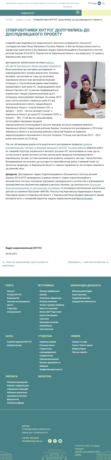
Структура (12, 308)
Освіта (10, 285)
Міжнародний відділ (82, 291)
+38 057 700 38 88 (30, 438)
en (103, 3)
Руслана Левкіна (77, 147)
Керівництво (13, 298)
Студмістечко (46, 355)
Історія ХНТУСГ (14, 294)
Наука (9, 336)
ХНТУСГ (9, 20)
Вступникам (46, 285)
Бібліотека (44, 376)
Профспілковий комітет (51, 369)
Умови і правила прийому (52, 305)
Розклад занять (47, 345)
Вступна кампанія (48, 301)
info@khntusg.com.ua (32, 441)
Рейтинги (11, 376)
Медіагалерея (79, 349)
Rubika (78, 455)
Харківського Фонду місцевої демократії (38, 66)
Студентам (45, 336)
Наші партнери (79, 294)
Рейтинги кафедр (15, 403)
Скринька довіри (48, 342)
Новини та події (23, 20)
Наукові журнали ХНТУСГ (19, 342)
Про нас (11, 291)
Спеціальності (14, 312)
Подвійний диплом (81, 298)
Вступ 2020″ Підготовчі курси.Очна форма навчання (51, 315)
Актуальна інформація (51, 298)
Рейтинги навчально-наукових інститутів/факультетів (17, 396)
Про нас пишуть (79, 352)
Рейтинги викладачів (17, 382)
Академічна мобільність (84, 301)
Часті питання (46, 329)
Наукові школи (14, 345)
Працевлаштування (49, 359)
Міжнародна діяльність (86, 285)
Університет (28, 13)
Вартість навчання (49, 308)
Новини (75, 336)
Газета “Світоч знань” (82, 345)
